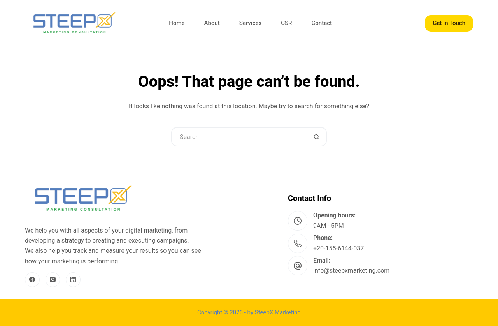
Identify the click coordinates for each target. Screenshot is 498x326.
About (212, 22)
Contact (322, 22)
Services (250, 22)
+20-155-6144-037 (338, 248)
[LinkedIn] (73, 279)
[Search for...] (239, 136)
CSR (286, 22)
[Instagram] (53, 279)
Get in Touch (449, 22)
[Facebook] (32, 279)
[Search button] (316, 136)
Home (176, 22)
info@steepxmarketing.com (351, 270)
